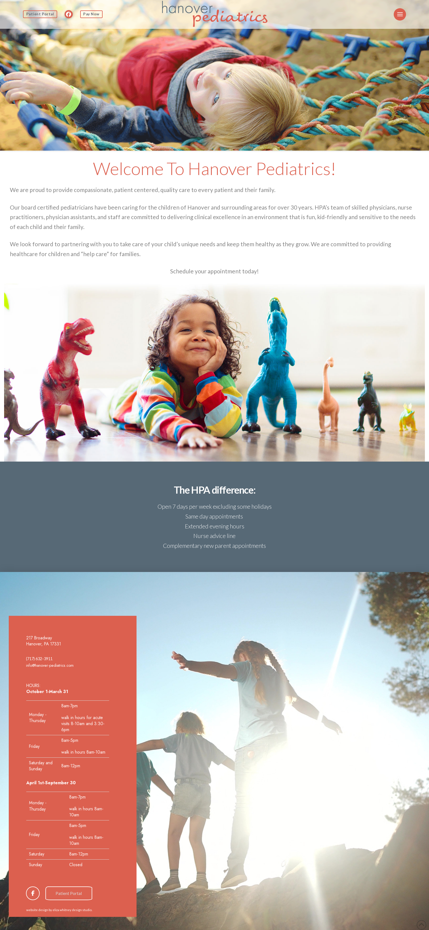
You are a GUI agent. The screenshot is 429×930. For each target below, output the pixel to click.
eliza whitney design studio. (72, 910)
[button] (400, 14)
